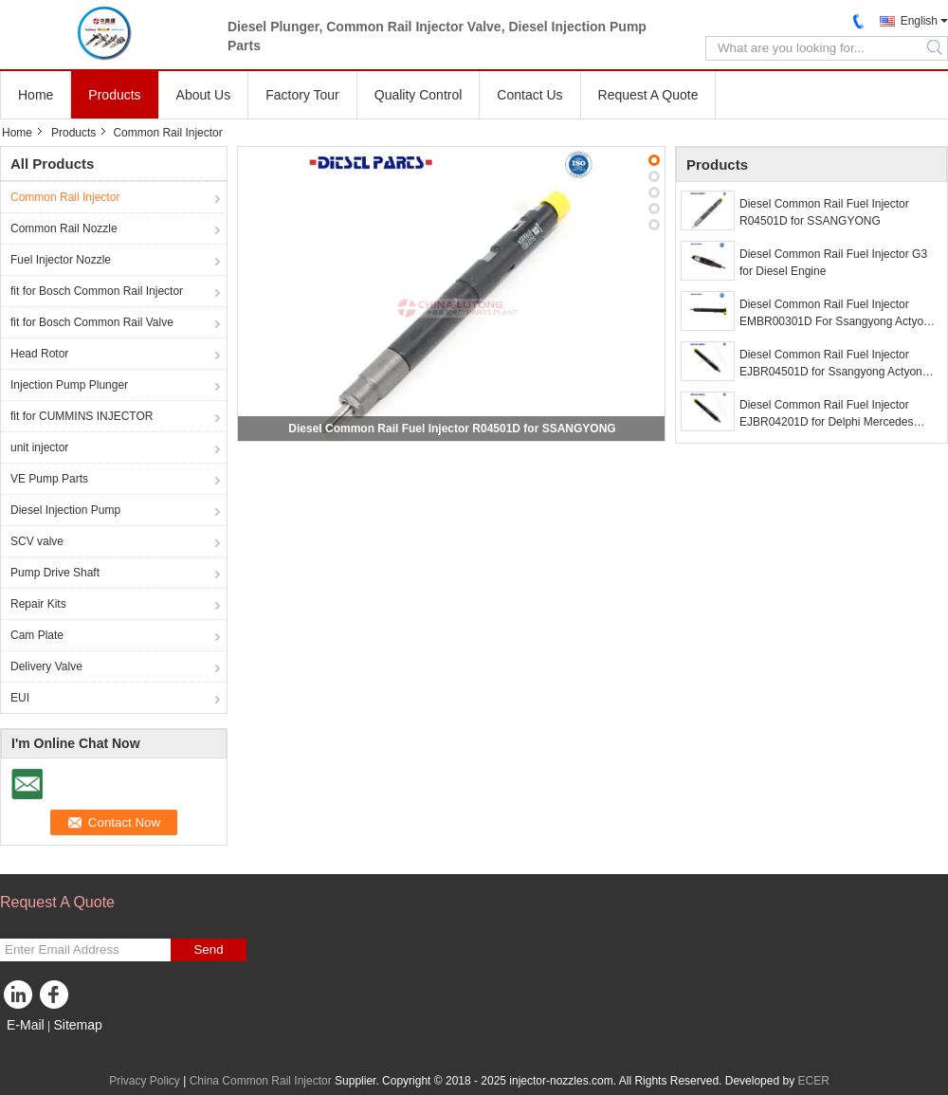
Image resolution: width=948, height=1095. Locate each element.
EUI (19, 697)
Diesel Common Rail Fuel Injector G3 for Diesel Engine (833, 262)
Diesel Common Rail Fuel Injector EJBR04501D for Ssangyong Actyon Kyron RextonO (830, 364)
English (919, 20)
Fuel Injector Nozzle (60, 259)
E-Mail (26, 1024)
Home (35, 94)
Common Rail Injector (64, 197)
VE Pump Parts (49, 478)
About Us (203, 94)
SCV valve (37, 541)
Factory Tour (302, 94)
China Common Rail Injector (261, 1080)
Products (114, 94)
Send (208, 949)
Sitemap (77, 1024)
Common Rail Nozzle (64, 228)
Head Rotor (39, 353)
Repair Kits (38, 604)
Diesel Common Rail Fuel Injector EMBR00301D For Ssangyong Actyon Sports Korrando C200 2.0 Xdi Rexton (834, 314)
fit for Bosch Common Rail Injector (96, 291)
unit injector (39, 447)
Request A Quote (648, 94)
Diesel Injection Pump (65, 510)
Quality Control (418, 94)
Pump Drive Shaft (55, 572)
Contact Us (529, 94)
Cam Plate (37, 635)
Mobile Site (33, 1048)
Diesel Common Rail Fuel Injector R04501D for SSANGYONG (451, 428)
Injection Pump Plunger (69, 385)
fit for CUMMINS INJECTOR (81, 416)
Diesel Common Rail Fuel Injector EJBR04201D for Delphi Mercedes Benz (826, 414)
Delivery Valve (46, 666)
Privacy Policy (144, 1080)
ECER (813, 1080)
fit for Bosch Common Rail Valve (91, 322)
